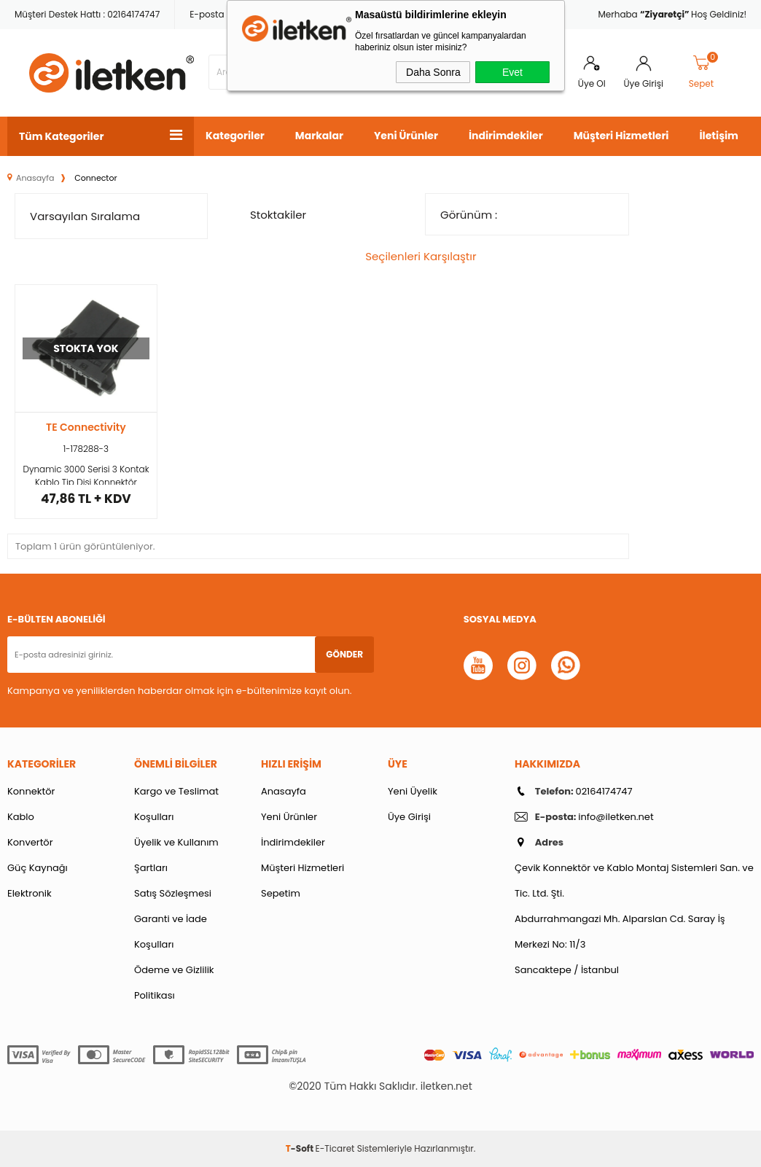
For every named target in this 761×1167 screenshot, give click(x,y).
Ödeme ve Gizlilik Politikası (174, 982)
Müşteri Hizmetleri (621, 135)
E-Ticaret (335, 1148)
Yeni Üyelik (412, 791)
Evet (512, 72)
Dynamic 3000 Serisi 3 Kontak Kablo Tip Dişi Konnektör (86, 474)
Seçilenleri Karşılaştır (413, 256)
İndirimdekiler (506, 135)
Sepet (704, 72)
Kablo (20, 817)
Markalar (319, 135)
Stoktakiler (269, 214)
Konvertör (30, 842)
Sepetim (280, 893)
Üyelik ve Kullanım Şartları (176, 855)
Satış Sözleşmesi (172, 893)
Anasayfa (283, 791)
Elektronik (29, 893)
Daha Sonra (433, 72)
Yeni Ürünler (406, 135)
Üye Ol (592, 83)
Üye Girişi (643, 83)
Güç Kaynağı (37, 868)
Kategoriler (235, 135)
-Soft (301, 1148)
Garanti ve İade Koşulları (170, 931)
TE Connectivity (86, 427)
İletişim (718, 135)
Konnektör (31, 791)
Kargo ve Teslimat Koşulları (176, 804)
